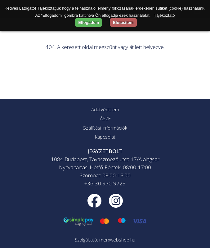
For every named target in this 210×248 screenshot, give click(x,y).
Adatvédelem (105, 109)
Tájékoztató (164, 15)
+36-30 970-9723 (105, 183)
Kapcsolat (105, 137)
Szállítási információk (105, 128)
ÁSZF (105, 118)
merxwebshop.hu (117, 240)
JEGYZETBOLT (105, 151)
